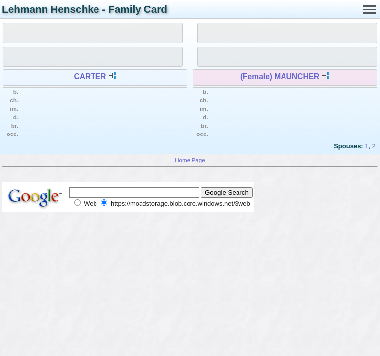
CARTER (90, 76)
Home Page (190, 160)
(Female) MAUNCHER (279, 76)
